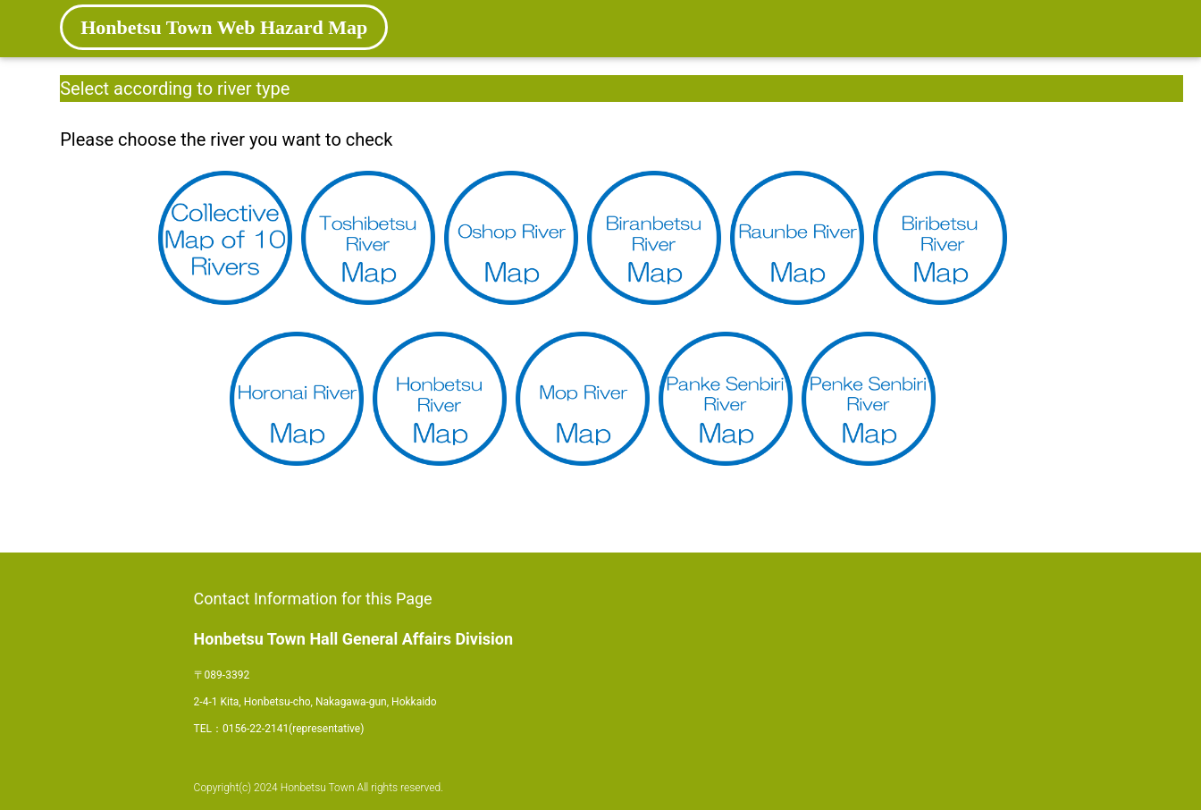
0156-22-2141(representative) (293, 728)
